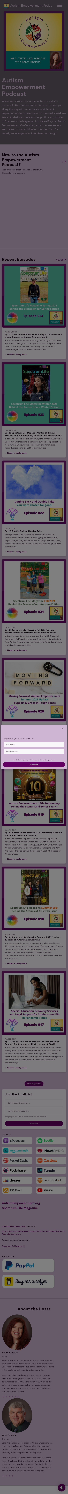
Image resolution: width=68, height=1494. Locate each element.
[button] (62, 728)
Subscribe (34, 764)
